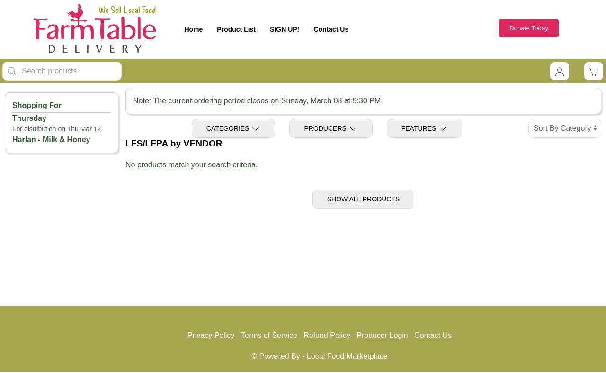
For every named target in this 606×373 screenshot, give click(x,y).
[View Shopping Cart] (594, 71)
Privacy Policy (211, 335)
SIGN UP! (284, 29)
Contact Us (330, 29)
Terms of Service (269, 335)
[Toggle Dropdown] (560, 71)
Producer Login (382, 335)
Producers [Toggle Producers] (330, 129)
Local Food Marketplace (347, 356)
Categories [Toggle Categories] (233, 129)
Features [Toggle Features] (424, 129)
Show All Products (363, 199)
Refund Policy (326, 335)
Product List (236, 29)
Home (193, 29)
